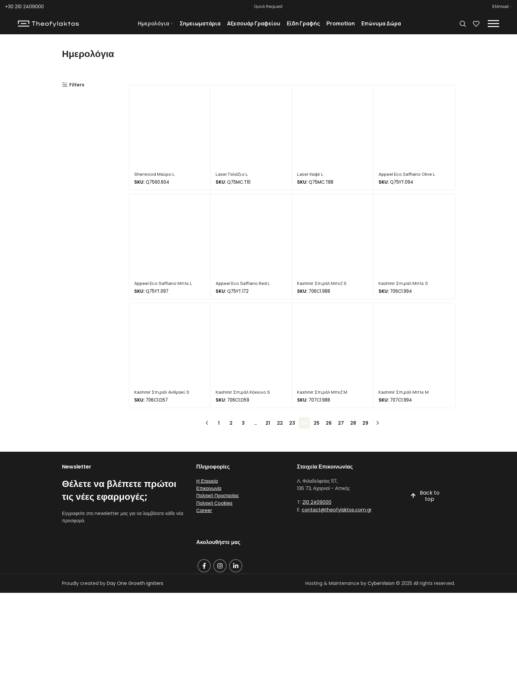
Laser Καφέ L (311, 182)
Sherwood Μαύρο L (155, 182)
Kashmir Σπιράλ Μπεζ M (323, 400)
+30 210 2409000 (24, 6)
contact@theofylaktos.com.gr (337, 518)
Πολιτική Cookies (214, 511)
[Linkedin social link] (235, 574)
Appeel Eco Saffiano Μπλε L (164, 291)
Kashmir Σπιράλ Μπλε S (404, 291)
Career (204, 519)
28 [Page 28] (353, 431)
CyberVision (381, 592)
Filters (76, 93)
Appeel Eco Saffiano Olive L (408, 182)
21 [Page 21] (267, 431)
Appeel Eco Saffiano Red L (244, 291)
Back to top (425, 504)
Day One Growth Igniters (135, 592)
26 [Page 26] (329, 431)
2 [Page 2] (230, 431)
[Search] (463, 28)
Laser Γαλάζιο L (233, 182)
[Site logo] (48, 27)
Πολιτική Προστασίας (217, 504)
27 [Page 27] (341, 431)
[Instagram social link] (220, 574)
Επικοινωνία (208, 497)
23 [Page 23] (292, 431)
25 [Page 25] (316, 431)
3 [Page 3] (243, 431)
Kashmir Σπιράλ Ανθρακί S (163, 400)
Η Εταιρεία (207, 489)
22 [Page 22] (280, 431)
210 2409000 (316, 511)
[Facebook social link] (204, 574)
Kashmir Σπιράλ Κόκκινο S (244, 400)
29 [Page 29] (365, 431)
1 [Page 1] (219, 431)
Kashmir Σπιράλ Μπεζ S (323, 291)
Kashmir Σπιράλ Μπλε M (405, 400)
